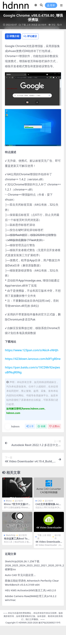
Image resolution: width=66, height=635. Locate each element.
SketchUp (10, 535)
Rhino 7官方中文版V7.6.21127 (16, 505)
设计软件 (42, 24)
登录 (51, 5)
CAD (39, 500)
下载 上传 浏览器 (29, 24)
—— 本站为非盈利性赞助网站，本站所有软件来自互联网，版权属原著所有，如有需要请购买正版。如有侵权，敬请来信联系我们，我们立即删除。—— (33, 616)
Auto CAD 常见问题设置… (20, 575)
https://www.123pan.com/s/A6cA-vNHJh (31, 350)
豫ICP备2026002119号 (49, 622)
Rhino (9, 500)
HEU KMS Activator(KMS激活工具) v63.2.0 (30, 590)
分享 (30, 426)
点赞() (54, 426)
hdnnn (12, 426)
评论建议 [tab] (30, 36)
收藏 (41, 426)
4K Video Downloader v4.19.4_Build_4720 (48, 543)
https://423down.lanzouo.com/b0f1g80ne (33, 359)
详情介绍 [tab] (13, 36)
